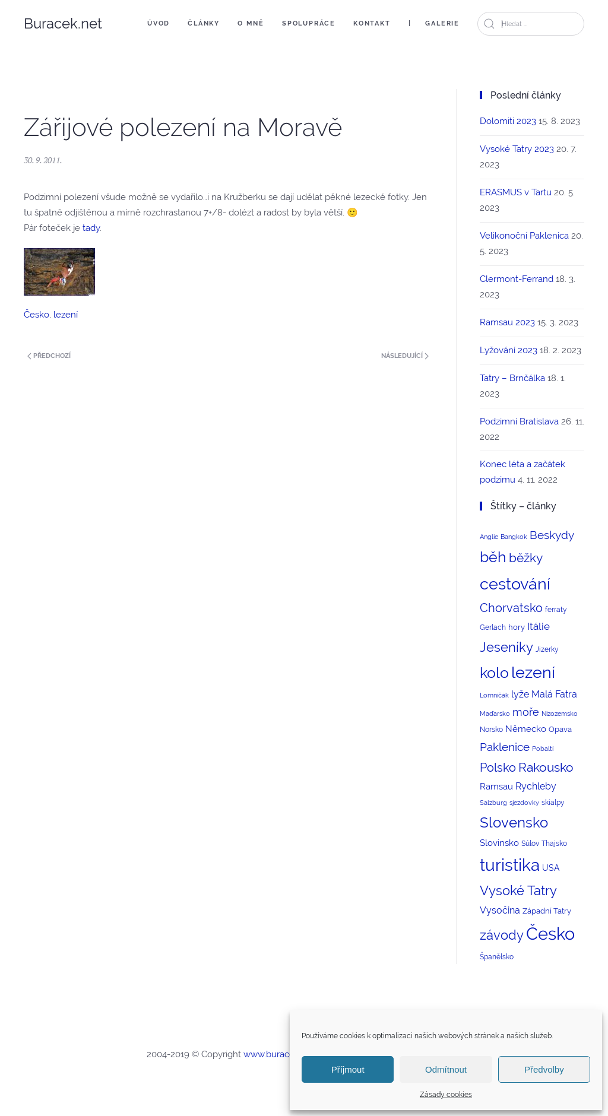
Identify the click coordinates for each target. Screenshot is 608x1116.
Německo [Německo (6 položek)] (525, 729)
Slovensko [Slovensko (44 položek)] (514, 822)
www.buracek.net (279, 1054)
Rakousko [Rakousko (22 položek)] (546, 767)
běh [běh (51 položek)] (493, 557)
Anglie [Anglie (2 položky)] (489, 536)
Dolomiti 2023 (508, 121)
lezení (65, 314)
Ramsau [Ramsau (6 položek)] (496, 786)
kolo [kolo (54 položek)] (494, 672)
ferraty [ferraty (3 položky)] (556, 609)
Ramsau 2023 (507, 322)
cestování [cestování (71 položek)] (515, 584)
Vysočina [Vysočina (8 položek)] (500, 910)
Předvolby (544, 1069)
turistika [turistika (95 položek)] (510, 865)
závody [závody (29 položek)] (502, 935)
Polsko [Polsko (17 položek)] (498, 767)
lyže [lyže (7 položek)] (520, 694)
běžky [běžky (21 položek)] (526, 558)
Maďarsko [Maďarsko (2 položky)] (495, 713)
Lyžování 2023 (508, 350)
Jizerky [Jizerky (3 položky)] (547, 649)
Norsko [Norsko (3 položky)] (491, 729)
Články (204, 23)
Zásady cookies (446, 1094)
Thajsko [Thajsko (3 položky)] (554, 843)
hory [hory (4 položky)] (516, 627)
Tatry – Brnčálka (512, 378)
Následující (405, 356)
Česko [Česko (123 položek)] (550, 933)
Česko (36, 314)
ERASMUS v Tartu (516, 192)
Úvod (158, 23)
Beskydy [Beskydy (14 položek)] (552, 534)
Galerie (442, 23)
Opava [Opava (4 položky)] (560, 729)
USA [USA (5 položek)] (550, 868)
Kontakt (372, 23)
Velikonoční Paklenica (524, 235)
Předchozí (49, 356)
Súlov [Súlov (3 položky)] (530, 843)
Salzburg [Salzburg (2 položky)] (493, 802)
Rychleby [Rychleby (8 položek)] (535, 786)
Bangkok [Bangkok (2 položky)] (514, 536)
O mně (251, 23)
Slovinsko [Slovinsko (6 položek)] (499, 843)
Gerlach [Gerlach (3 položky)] (493, 627)
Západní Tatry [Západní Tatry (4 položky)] (546, 910)
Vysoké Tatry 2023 (517, 149)
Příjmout (348, 1069)
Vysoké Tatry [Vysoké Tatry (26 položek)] (518, 890)
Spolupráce (308, 23)
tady (91, 228)
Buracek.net (63, 23)
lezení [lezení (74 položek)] (533, 672)
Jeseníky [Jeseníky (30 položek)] (506, 647)
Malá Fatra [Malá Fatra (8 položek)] (554, 694)
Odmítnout (446, 1069)
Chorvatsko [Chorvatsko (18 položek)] (511, 608)
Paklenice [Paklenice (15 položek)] (505, 746)
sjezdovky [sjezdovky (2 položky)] (524, 802)
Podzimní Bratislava (519, 421)
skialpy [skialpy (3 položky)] (553, 802)
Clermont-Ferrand (516, 279)
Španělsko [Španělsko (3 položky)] (497, 957)
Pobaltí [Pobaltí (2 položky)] (542, 748)
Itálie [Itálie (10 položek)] (538, 626)
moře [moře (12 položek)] (525, 712)
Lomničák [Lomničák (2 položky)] (494, 695)
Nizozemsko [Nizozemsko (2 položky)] (560, 713)
